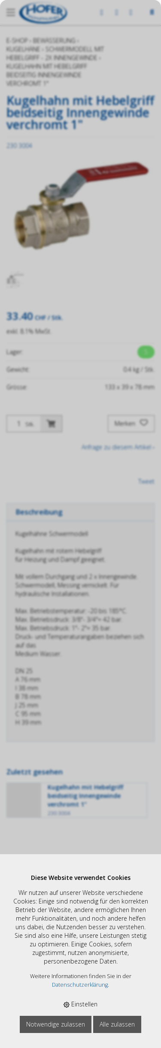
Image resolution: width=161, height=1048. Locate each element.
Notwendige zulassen (55, 1024)
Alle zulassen (117, 1024)
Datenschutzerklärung (80, 984)
